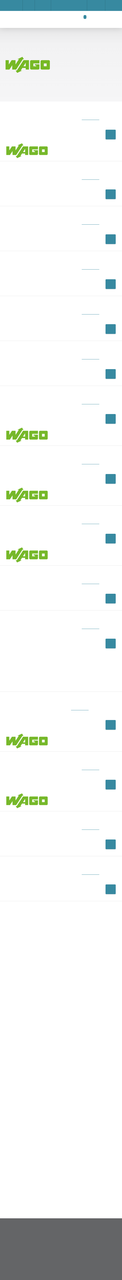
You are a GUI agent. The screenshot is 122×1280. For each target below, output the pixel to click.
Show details (39, 136)
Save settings (41, 158)
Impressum (35, 141)
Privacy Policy (72, 158)
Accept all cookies (46, 170)
